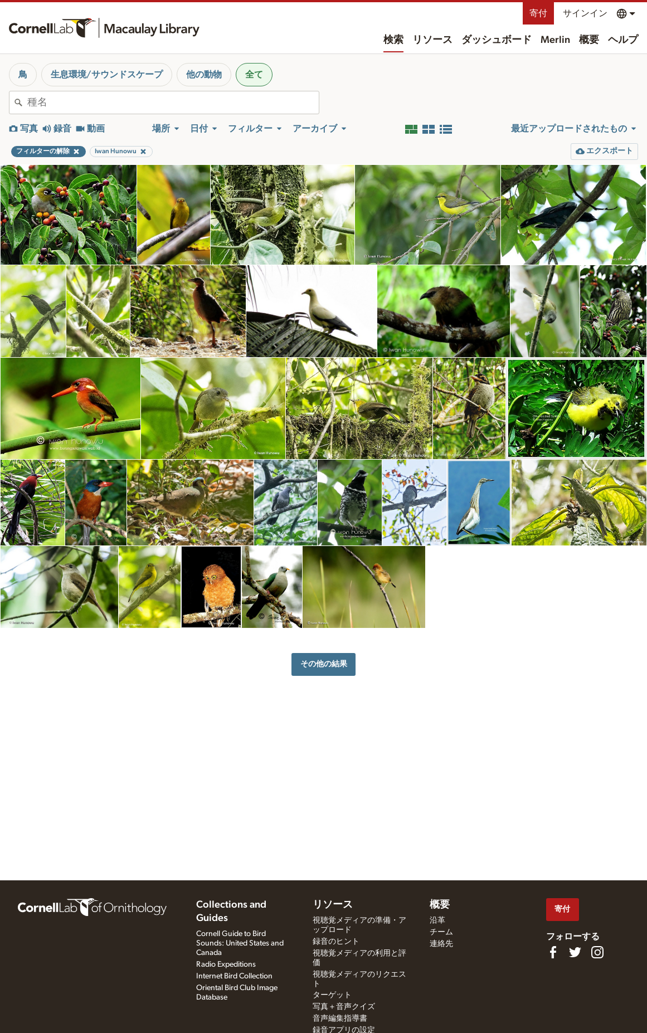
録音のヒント (336, 942)
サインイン (585, 13)
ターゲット (332, 995)
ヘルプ (623, 40)
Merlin (555, 40)
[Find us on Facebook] (553, 952)
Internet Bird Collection (234, 976)
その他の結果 (323, 664)
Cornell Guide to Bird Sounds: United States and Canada (240, 943)
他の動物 (204, 74)
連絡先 (441, 944)
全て (254, 74)
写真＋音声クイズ (344, 1007)
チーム (441, 932)
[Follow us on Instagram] (597, 952)
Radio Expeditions (226, 964)
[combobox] (173, 102)
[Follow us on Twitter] (575, 952)
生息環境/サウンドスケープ (107, 74)
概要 (589, 40)
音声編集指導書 (340, 1018)
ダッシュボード (496, 40)
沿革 (437, 920)
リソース (432, 40)
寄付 (538, 13)
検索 (393, 40)
